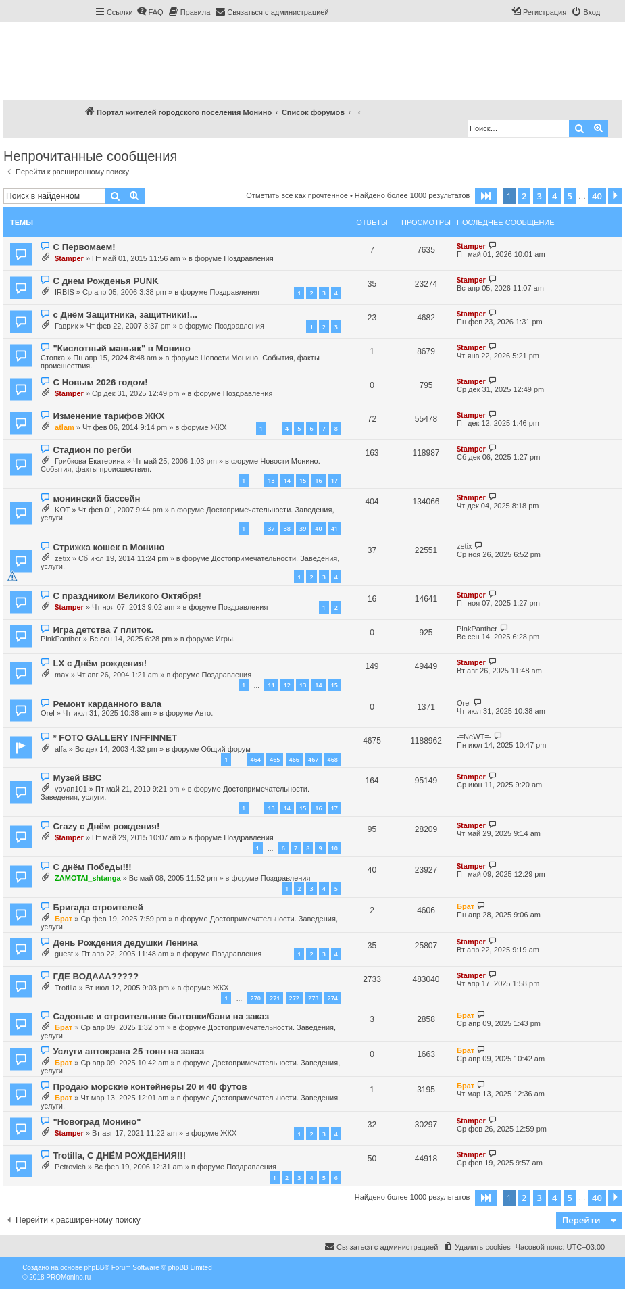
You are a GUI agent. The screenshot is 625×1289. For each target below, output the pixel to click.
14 (287, 480)
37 (271, 528)
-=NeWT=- (474, 737)
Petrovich (70, 1167)
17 (334, 480)
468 (333, 759)
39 (302, 528)
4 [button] (554, 196)
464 (255, 759)
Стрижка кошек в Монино (108, 547)
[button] (486, 196)
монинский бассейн (96, 498)
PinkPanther (61, 639)
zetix (62, 558)
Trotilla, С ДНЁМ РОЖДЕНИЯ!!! (119, 1155)
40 (318, 528)
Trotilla (66, 987)
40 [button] (597, 196)
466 (294, 759)
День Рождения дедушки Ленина (125, 943)
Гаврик (66, 326)
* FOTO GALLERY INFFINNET (115, 738)
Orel (48, 713)
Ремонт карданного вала (107, 704)
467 (313, 759)
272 (294, 998)
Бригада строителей (98, 907)
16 (318, 480)
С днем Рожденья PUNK (105, 281)
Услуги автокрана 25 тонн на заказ (128, 1051)
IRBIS (64, 292)
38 (287, 528)
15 (302, 480)
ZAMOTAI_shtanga (88, 878)
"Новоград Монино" (97, 1122)
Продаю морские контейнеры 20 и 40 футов (150, 1086)
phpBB (94, 1267)
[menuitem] (150, 12)
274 (333, 998)
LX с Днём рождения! (100, 663)
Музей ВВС (77, 778)
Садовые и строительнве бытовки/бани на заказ (161, 1016)
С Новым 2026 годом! (100, 382)
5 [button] (570, 196)
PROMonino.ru (68, 1277)
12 (287, 685)
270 (255, 998)
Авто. (204, 713)
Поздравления (249, 258)
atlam (64, 427)
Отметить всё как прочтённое (297, 195)
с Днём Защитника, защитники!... (125, 315)
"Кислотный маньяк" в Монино (121, 348)
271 (275, 998)
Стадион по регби (92, 450)
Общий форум (225, 749)
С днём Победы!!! (92, 867)
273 (313, 998)
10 (334, 848)
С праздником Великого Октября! (127, 596)
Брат (63, 919)
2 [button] (524, 196)
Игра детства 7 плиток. (103, 630)
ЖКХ (219, 427)
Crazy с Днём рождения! (106, 826)
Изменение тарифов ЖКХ (108, 416)
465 (275, 759)
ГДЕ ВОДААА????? (96, 976)
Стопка (53, 358)
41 (334, 528)
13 (271, 480)
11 (271, 685)
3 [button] (539, 196)
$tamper (69, 258)
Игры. (225, 639)
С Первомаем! (84, 247)
